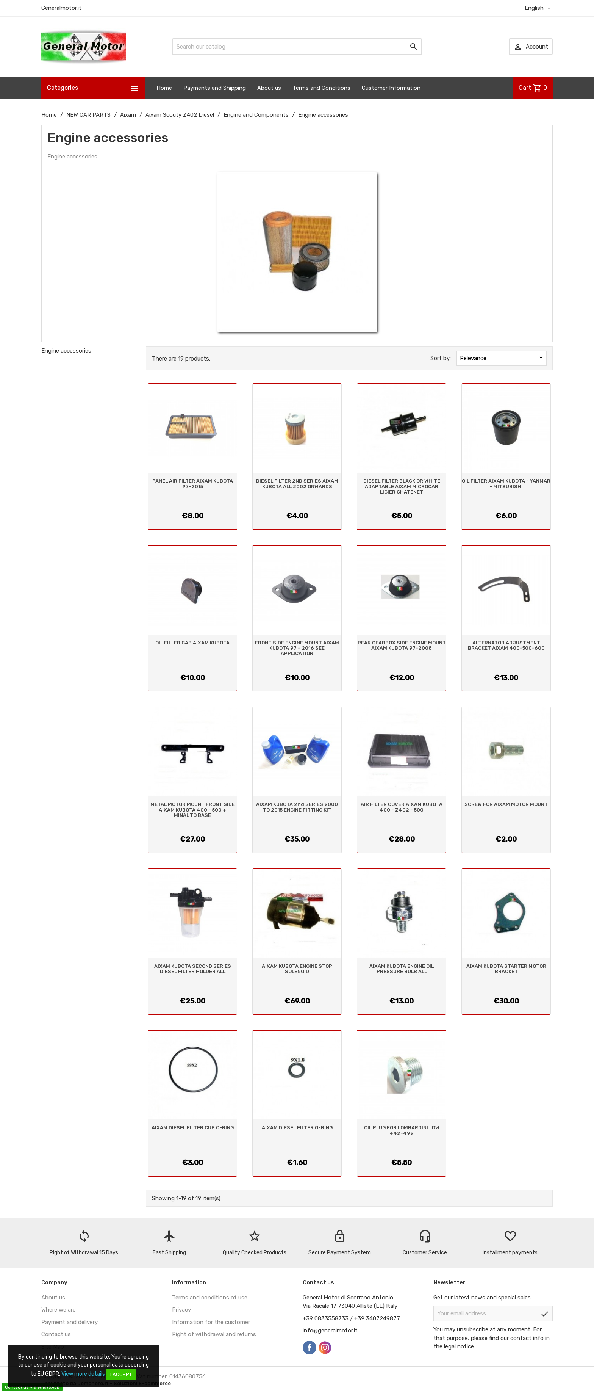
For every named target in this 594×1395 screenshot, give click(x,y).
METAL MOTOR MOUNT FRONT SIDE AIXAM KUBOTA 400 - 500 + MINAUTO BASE (192, 809)
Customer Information (391, 88)
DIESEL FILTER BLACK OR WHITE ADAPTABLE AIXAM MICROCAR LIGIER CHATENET (401, 486)
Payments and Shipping (214, 88)
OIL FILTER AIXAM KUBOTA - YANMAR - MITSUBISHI (506, 483)
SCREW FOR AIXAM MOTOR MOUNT (506, 804)
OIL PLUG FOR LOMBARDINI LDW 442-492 (401, 1130)
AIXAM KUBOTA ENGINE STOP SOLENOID (297, 968)
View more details (83, 1374)
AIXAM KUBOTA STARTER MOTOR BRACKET (506, 968)
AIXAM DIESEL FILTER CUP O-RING (193, 1127)
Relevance (503, 357)
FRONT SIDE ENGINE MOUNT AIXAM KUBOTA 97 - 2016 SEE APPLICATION (297, 648)
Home (164, 88)
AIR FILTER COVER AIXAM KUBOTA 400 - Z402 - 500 (401, 806)
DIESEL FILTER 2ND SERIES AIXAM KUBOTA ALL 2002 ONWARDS (297, 483)
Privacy (181, 1309)
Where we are (58, 1309)
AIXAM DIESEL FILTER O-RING (297, 1127)
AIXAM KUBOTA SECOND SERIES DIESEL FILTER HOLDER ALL (192, 968)
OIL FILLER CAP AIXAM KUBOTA (192, 643)
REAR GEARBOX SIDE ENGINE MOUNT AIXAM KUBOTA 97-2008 (402, 645)
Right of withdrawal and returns (214, 1334)
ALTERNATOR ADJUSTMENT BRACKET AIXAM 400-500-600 (506, 645)
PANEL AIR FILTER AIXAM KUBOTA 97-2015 (192, 483)
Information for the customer (211, 1322)
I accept (121, 1374)
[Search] (297, 46)
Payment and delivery (69, 1322)
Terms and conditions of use (209, 1297)
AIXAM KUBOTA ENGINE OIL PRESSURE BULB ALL (401, 968)
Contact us (56, 1334)
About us (269, 88)
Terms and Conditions (321, 88)
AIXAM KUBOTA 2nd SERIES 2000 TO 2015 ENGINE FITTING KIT (297, 806)
